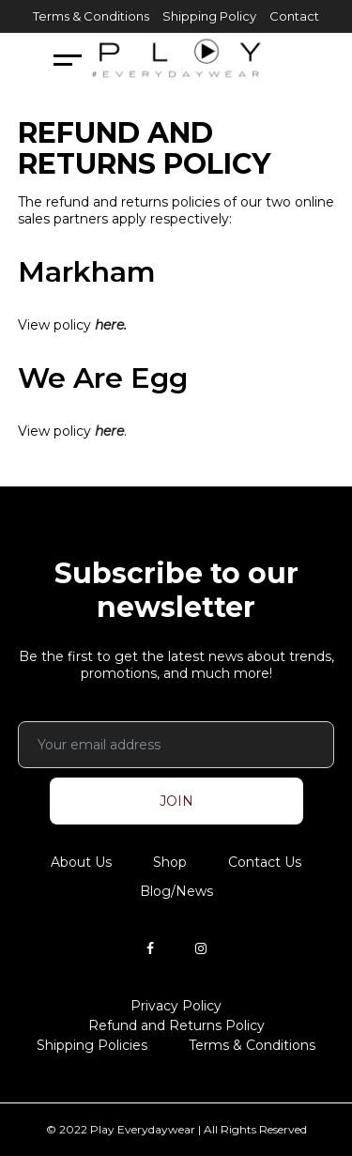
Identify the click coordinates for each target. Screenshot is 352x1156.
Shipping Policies (92, 1045)
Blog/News (176, 891)
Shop (170, 862)
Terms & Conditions (91, 15)
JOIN (176, 801)
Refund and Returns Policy (176, 1025)
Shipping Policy (209, 15)
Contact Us (264, 862)
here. (111, 324)
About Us (81, 862)
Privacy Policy (176, 1005)
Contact (294, 15)
